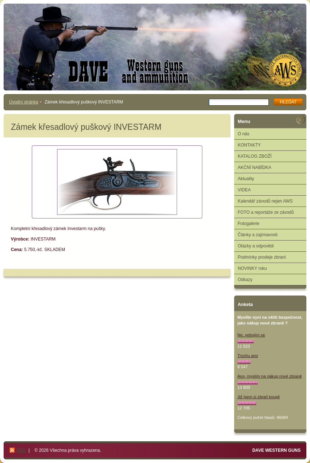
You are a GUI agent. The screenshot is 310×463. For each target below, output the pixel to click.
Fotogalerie (248, 223)
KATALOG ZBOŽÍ (255, 156)
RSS (21, 450)
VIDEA (244, 189)
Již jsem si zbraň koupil (258, 397)
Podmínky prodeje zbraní (262, 257)
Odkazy (245, 279)
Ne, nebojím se (251, 335)
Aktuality (246, 178)
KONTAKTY (249, 145)
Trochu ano (247, 355)
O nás (243, 133)
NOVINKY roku (252, 268)
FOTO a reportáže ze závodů (266, 212)
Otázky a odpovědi (256, 246)
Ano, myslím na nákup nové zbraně (269, 376)
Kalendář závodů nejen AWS (265, 201)
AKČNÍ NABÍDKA (254, 167)
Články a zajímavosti (257, 234)
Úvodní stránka (23, 102)
